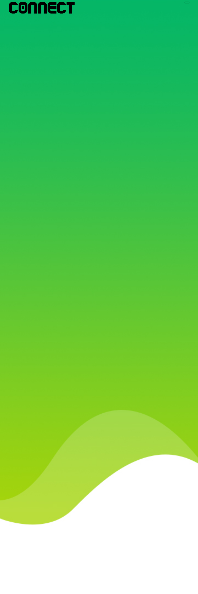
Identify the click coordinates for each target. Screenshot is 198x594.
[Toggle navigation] (186, 2)
